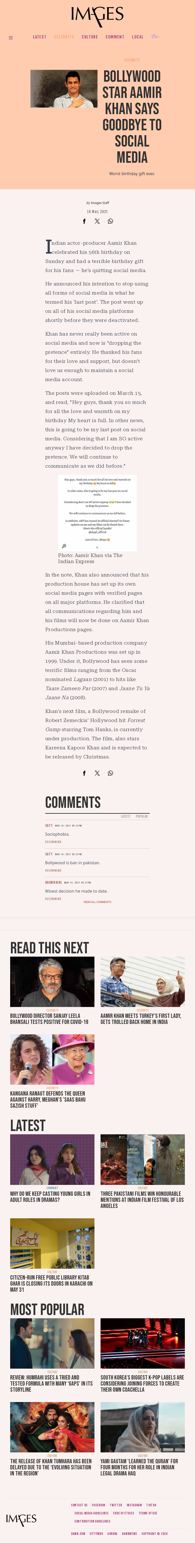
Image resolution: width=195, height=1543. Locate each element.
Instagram (134, 1505)
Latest (40, 37)
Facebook (98, 1505)
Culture (90, 37)
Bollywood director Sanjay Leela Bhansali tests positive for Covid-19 (49, 1019)
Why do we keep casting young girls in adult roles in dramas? (50, 1197)
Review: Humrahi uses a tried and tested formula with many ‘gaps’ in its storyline (51, 1383)
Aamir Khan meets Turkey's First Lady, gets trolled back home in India (141, 1019)
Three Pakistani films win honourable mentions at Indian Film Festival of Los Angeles (142, 1200)
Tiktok (151, 1505)
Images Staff (100, 203)
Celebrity (64, 37)
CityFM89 (96, 1534)
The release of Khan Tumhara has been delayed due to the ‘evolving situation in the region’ (51, 1467)
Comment (115, 37)
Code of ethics (123, 1513)
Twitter (116, 1505)
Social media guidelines (91, 1513)
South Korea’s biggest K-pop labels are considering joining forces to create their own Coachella (142, 1383)
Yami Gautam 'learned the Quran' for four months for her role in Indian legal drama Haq (139, 1467)
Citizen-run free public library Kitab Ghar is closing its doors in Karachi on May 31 (51, 1283)
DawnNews (129, 1534)
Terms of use (148, 1513)
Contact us (79, 1505)
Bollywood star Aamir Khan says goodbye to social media (132, 117)
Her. (155, 36)
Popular (142, 816)
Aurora (112, 1534)
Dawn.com (78, 1534)
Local (138, 37)
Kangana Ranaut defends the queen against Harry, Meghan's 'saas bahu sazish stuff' (48, 1099)
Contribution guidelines (92, 1521)
